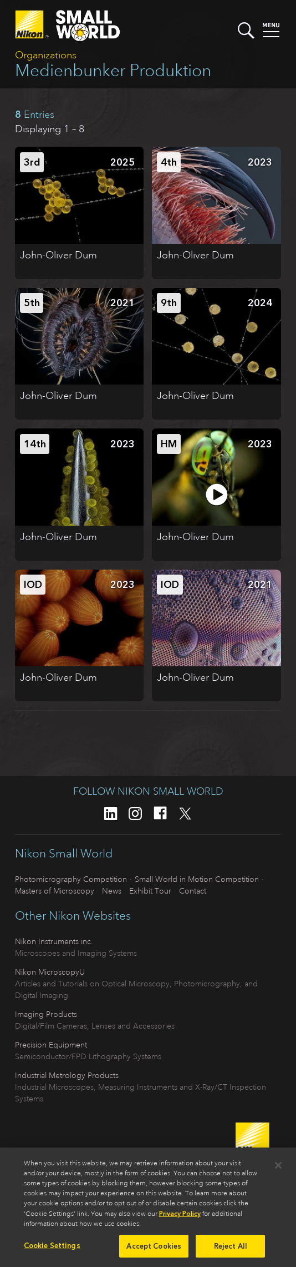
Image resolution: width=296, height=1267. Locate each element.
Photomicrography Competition (71, 879)
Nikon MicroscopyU (50, 972)
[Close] (278, 1168)
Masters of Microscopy (54, 891)
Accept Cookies (153, 1249)
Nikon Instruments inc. (54, 941)
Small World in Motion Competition (197, 879)
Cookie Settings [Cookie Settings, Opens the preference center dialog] (52, 1249)
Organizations (45, 55)
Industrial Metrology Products (67, 1075)
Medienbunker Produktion (113, 70)
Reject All (230, 1249)
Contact (192, 891)
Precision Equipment (51, 1045)
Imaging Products (46, 1014)
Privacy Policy (180, 1217)
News (111, 891)
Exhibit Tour (150, 891)
